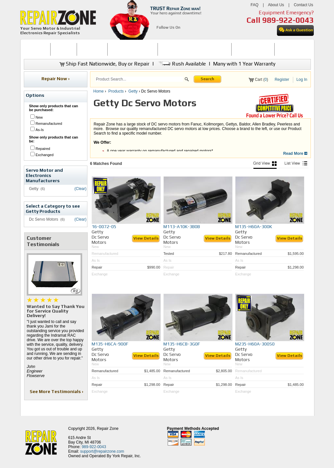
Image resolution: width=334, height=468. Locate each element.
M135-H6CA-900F (110, 343)
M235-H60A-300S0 (255, 343)
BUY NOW (63, 49)
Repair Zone (107, 428)
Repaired (43, 149)
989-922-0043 (288, 20)
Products (116, 91)
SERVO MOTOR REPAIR (132, 49)
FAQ (254, 5)
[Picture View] (265, 165)
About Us (276, 5)
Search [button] (207, 79)
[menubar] (164, 49)
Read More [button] (295, 153)
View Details (146, 238)
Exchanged (44, 155)
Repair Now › (55, 78)
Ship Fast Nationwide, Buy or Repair (104, 64)
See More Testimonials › (57, 391)
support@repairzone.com (102, 451)
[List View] (296, 165)
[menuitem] (37, 49)
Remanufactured (49, 123)
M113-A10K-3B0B (181, 226)
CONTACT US (290, 49)
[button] (187, 80)
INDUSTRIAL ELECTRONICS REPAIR (194, 49)
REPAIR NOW (92, 49)
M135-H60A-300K (253, 226)
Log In (301, 79)
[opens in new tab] (160, 35)
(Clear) (80, 188)
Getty (133, 91)
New (39, 117)
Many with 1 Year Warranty (244, 64)
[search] (139, 79)
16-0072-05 (104, 226)
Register (282, 79)
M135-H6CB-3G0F (181, 343)
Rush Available (181, 64)
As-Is (40, 130)
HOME (37, 49)
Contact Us (303, 5)
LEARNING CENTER (253, 49)
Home (98, 91)
